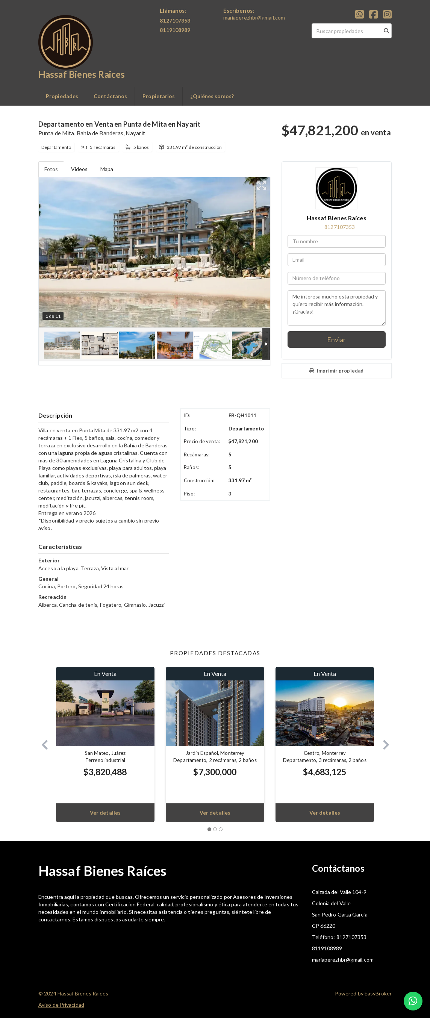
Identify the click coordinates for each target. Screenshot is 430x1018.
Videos (79, 169)
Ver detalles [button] (105, 812)
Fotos (51, 169)
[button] (41, 744)
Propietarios (158, 96)
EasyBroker (378, 993)
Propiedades (62, 96)
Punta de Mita (56, 133)
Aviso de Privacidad (61, 1004)
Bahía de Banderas (100, 133)
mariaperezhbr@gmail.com (254, 17)
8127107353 (339, 227)
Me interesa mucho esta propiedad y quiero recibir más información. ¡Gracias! (337, 308)
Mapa (106, 169)
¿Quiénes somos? (212, 96)
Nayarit (135, 133)
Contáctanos (110, 96)
